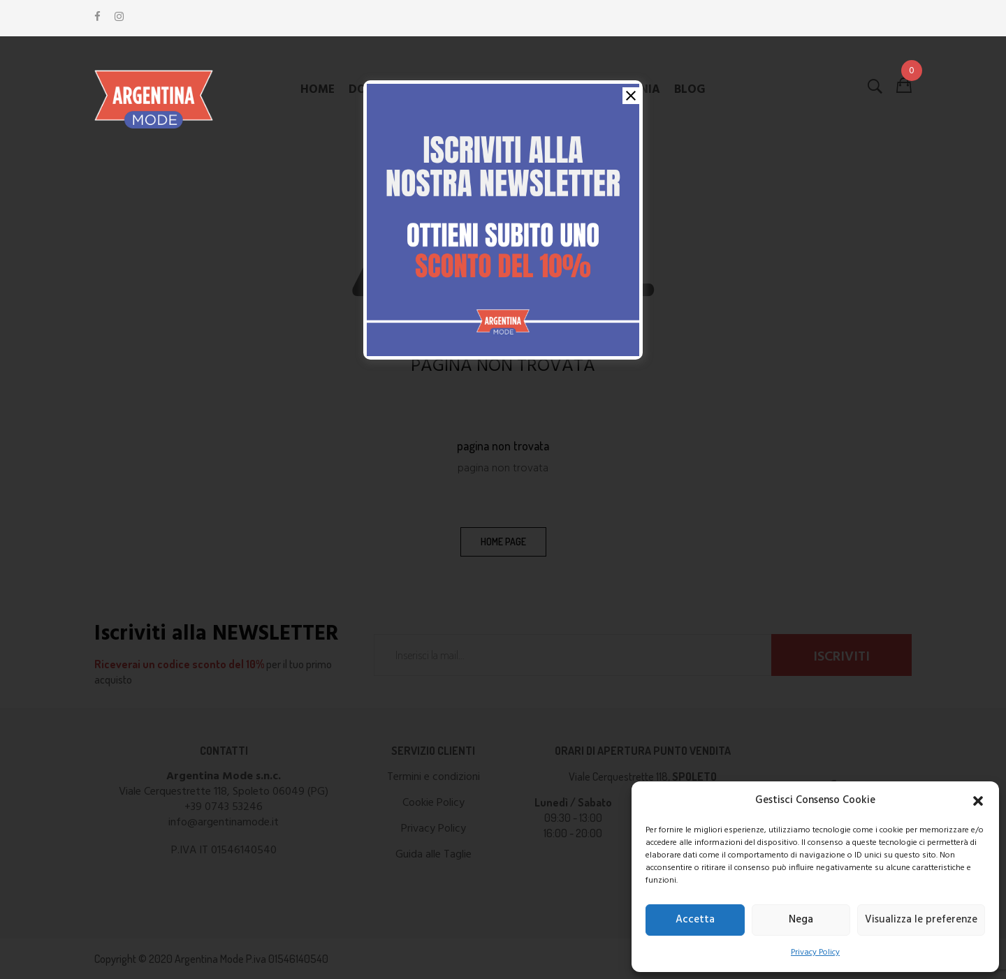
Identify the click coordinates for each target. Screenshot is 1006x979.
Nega (801, 919)
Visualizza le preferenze (921, 919)
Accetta (695, 919)
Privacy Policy (815, 952)
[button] (978, 801)
